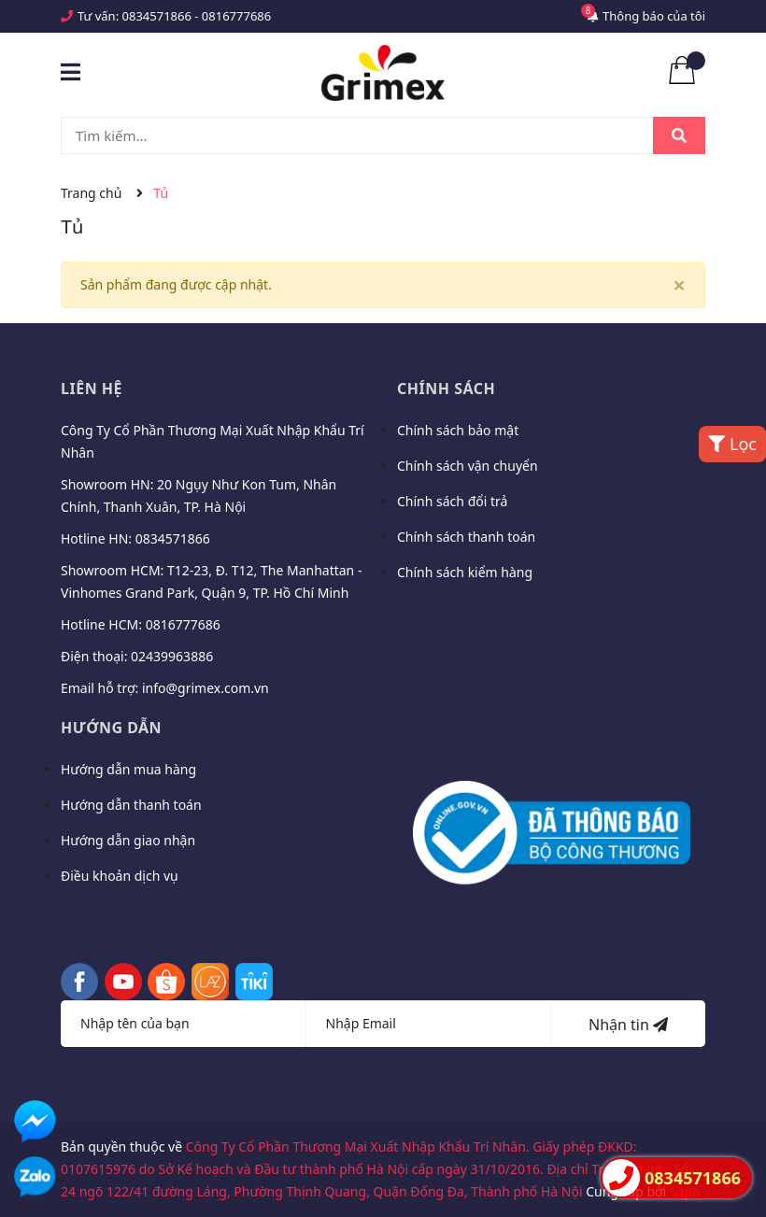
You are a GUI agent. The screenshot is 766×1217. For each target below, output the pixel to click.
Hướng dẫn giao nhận (128, 840)
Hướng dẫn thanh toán (131, 805)
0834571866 (157, 15)
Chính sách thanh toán (466, 536)
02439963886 (172, 656)
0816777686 (236, 15)
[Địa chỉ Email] (429, 1023)
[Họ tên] (183, 1023)
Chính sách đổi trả (452, 501)
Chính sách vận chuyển (467, 465)
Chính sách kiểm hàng (464, 572)
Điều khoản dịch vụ (119, 875)
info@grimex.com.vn (205, 688)
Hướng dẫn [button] (111, 727)
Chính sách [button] (446, 388)
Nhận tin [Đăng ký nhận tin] (628, 1024)
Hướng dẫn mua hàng (128, 769)
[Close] (679, 284)
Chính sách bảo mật (457, 430)
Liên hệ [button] (91, 388)
